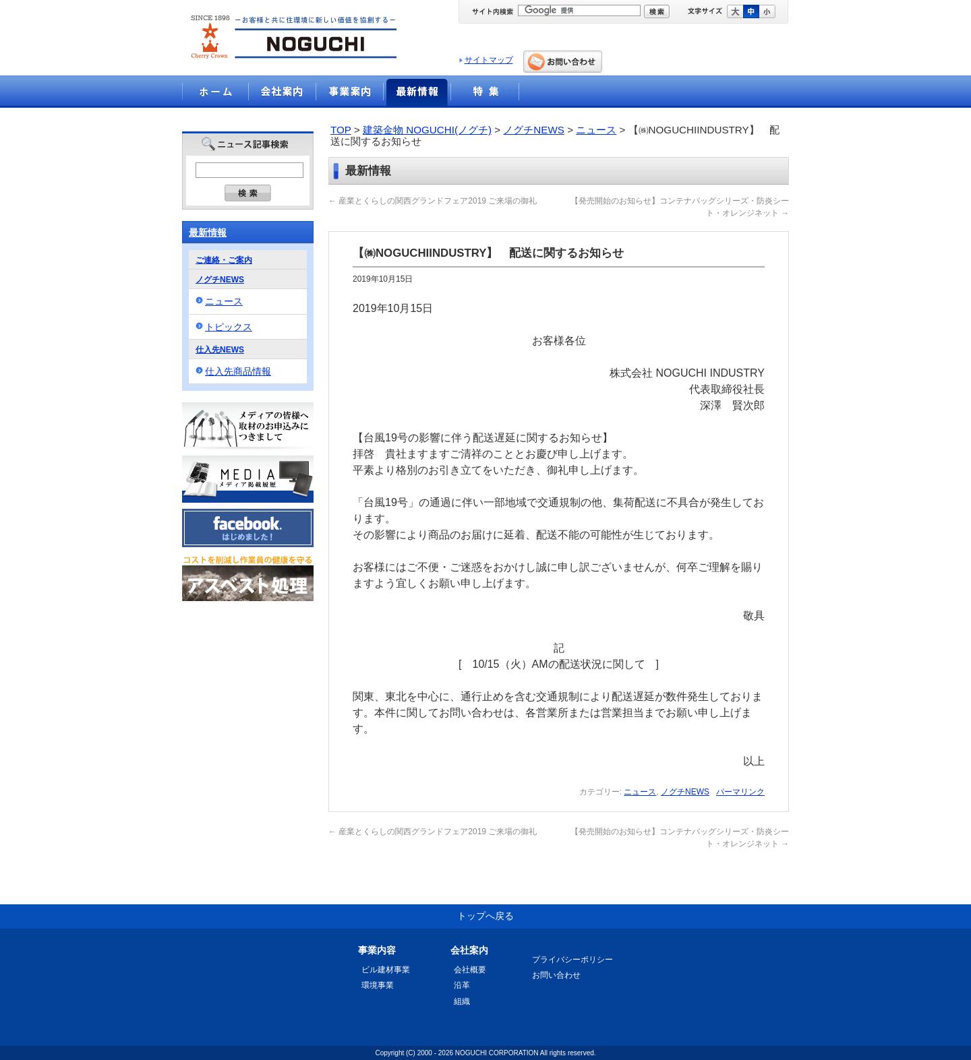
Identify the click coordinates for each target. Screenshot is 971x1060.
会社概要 (470, 969)
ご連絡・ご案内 (224, 260)
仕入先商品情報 (238, 371)
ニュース (596, 129)
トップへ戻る (485, 915)
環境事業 (377, 985)
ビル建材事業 (385, 969)
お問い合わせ (556, 975)
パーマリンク (740, 792)
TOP (340, 129)
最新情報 (208, 232)
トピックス (228, 326)
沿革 (462, 985)
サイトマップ (489, 60)
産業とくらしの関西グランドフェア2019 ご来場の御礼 (432, 201)
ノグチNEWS (533, 129)
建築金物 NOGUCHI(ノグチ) (427, 129)
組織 (462, 1001)
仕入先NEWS (220, 349)
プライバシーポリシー (572, 959)
